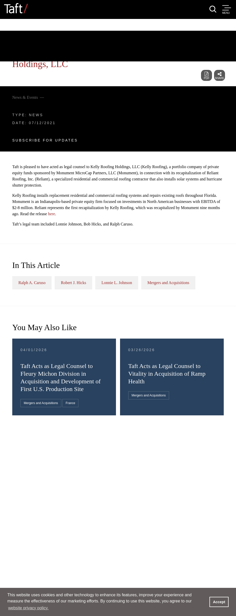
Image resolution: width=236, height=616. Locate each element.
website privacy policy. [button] (28, 608)
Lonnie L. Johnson (116, 282)
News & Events (25, 97)
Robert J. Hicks (73, 282)
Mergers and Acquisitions (168, 282)
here (51, 214)
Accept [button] (219, 602)
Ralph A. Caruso (31, 282)
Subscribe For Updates (45, 140)
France (70, 403)
